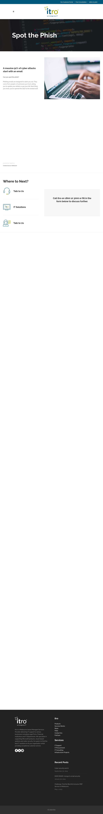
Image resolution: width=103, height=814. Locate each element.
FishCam (57, 735)
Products (58, 724)
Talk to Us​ (18, 191)
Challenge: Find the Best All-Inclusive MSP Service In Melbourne (68, 785)
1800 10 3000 (93, 2)
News (56, 728)
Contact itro (58, 733)
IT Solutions (19, 207)
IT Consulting (59, 750)
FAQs (56, 731)
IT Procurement (60, 748)
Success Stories (60, 726)
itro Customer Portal (67, 2)
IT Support (58, 745)
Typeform (12, 163)
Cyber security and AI (62, 768)
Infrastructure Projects (62, 752)
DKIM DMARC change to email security (67, 776)
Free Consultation (81, 2)
